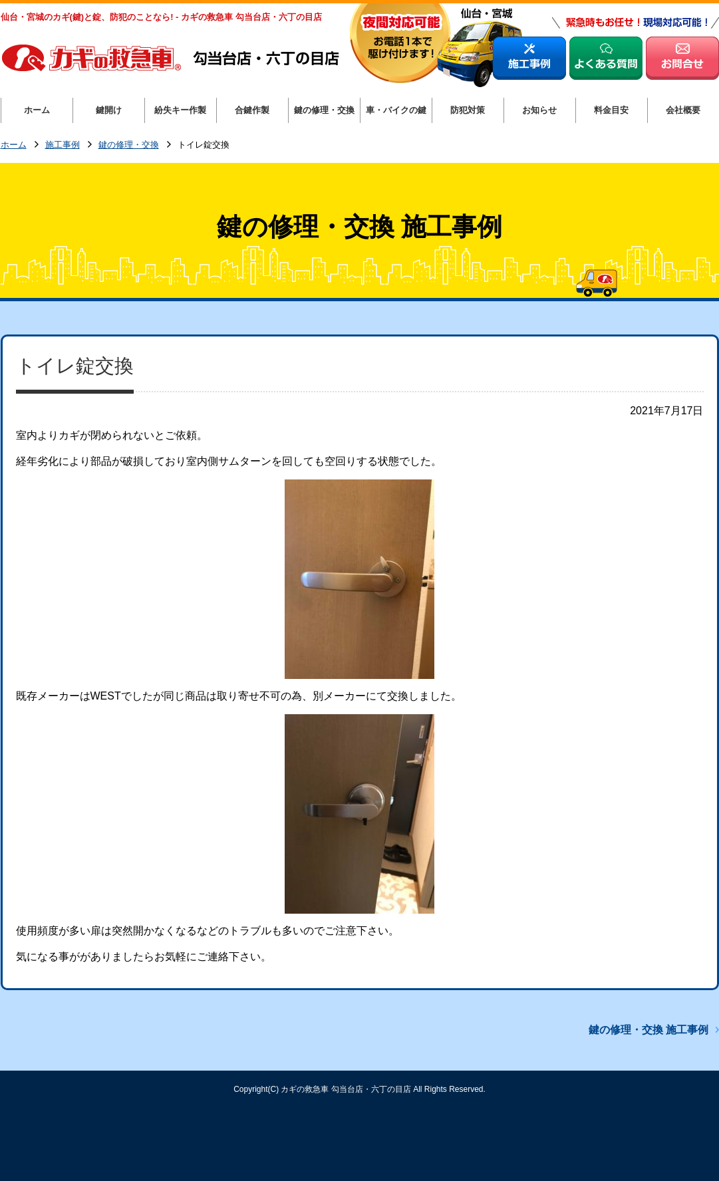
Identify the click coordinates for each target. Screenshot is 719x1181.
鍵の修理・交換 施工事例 (648, 1029)
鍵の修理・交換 (128, 145)
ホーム (14, 145)
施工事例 (62, 145)
